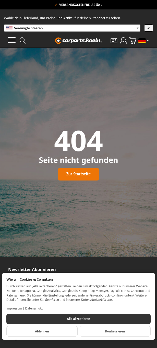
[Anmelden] (123, 40)
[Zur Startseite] (78, 40)
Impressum (14, 308)
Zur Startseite (78, 174)
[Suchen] (22, 40)
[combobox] (72, 28)
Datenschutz (34, 308)
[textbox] (72, 28)
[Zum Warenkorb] (132, 40)
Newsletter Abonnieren (32, 269)
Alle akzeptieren (78, 319)
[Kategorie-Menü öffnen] (12, 40)
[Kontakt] (114, 40)
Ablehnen (42, 331)
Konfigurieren (115, 331)
